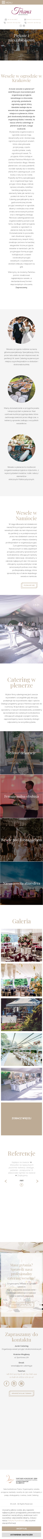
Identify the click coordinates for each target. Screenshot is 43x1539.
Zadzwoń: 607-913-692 (13, 22)
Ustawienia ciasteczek (21, 1535)
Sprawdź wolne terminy (34, 19)
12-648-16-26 (15, 1377)
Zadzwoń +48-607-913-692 (21, 1305)
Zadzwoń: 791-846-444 (34, 22)
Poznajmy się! (29, 585)
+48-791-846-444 (29, 1374)
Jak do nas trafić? (12, 19)
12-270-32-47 (28, 1377)
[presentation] (5, 1181)
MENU (9, 2)
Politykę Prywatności (15, 1520)
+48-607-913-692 (13, 1374)
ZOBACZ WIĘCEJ (21, 1118)
